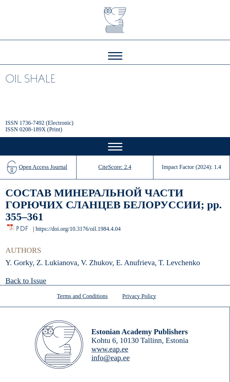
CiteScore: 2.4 (114, 167)
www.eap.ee (109, 349)
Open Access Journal (43, 167)
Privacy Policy (139, 296)
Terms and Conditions (82, 296)
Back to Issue (25, 280)
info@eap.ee (110, 357)
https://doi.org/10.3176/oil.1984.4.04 (78, 229)
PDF (23, 226)
